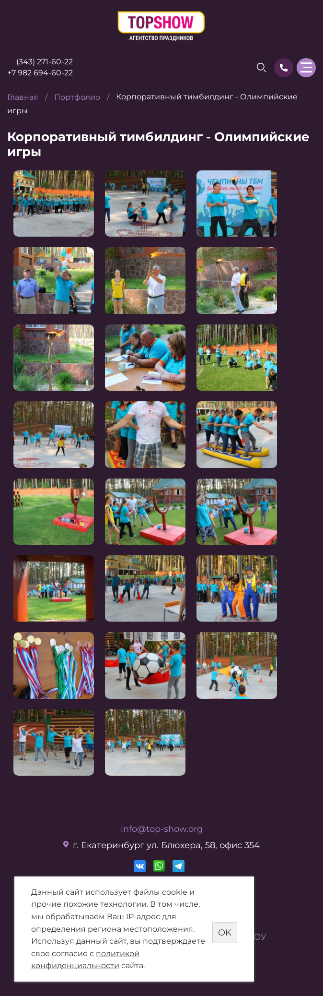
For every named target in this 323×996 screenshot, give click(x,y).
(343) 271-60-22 (44, 61)
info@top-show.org (162, 829)
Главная (22, 97)
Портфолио (77, 97)
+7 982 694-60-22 (40, 72)
